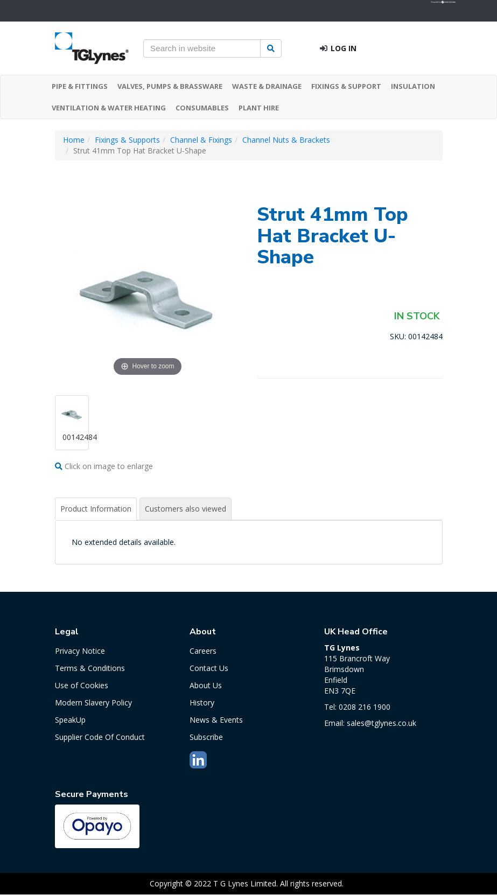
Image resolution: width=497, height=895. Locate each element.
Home (74, 140)
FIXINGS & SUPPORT (346, 86)
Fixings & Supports (127, 140)
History (202, 702)
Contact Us (209, 668)
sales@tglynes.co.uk (381, 723)
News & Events (216, 720)
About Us (206, 685)
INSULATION (413, 86)
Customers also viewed (185, 509)
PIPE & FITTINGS (80, 86)
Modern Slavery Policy (93, 702)
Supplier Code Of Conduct (100, 737)
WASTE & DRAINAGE (267, 86)
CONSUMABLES (202, 108)
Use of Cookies (81, 685)
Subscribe (206, 737)
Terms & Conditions (90, 668)
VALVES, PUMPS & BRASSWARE (169, 86)
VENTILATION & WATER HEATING (109, 108)
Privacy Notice (80, 651)
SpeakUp (70, 720)
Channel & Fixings (201, 140)
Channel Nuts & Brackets (286, 140)
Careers (203, 651)
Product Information (95, 509)
